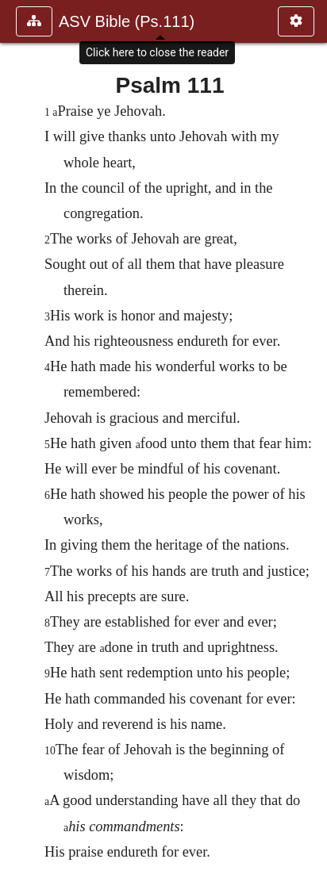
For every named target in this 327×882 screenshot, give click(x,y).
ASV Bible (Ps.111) (126, 21)
